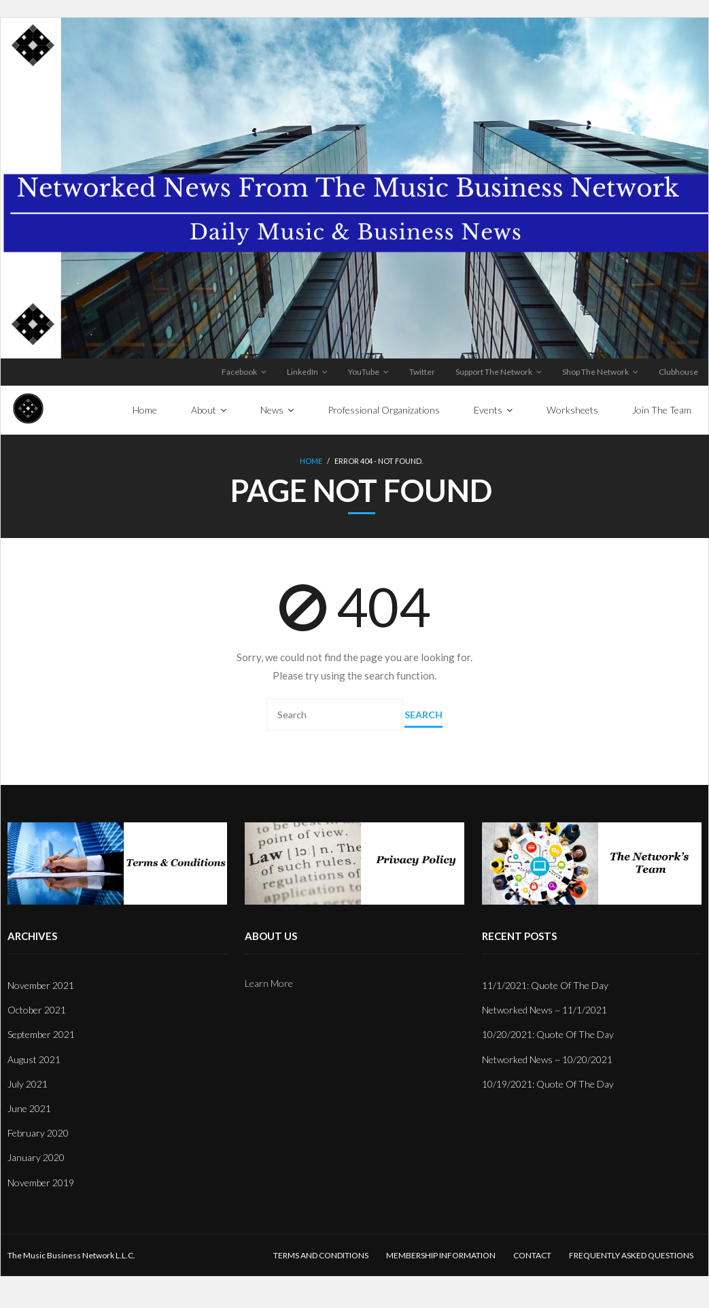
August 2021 (33, 1059)
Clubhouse (678, 372)
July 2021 (27, 1084)
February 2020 (38, 1133)
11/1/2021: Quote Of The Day (545, 985)
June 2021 (29, 1108)
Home (311, 460)
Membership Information (441, 1255)
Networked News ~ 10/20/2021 (547, 1059)
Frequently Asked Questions (631, 1255)
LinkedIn (302, 372)
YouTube (363, 372)
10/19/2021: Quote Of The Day (548, 1084)
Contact (532, 1255)
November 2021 (40, 985)
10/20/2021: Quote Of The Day (548, 1034)
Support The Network (493, 372)
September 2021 (41, 1034)
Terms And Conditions (320, 1255)
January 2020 (36, 1157)
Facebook (239, 372)
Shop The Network (595, 372)
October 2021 (36, 1010)
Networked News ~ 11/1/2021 (544, 1010)
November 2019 (40, 1182)
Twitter (422, 372)
